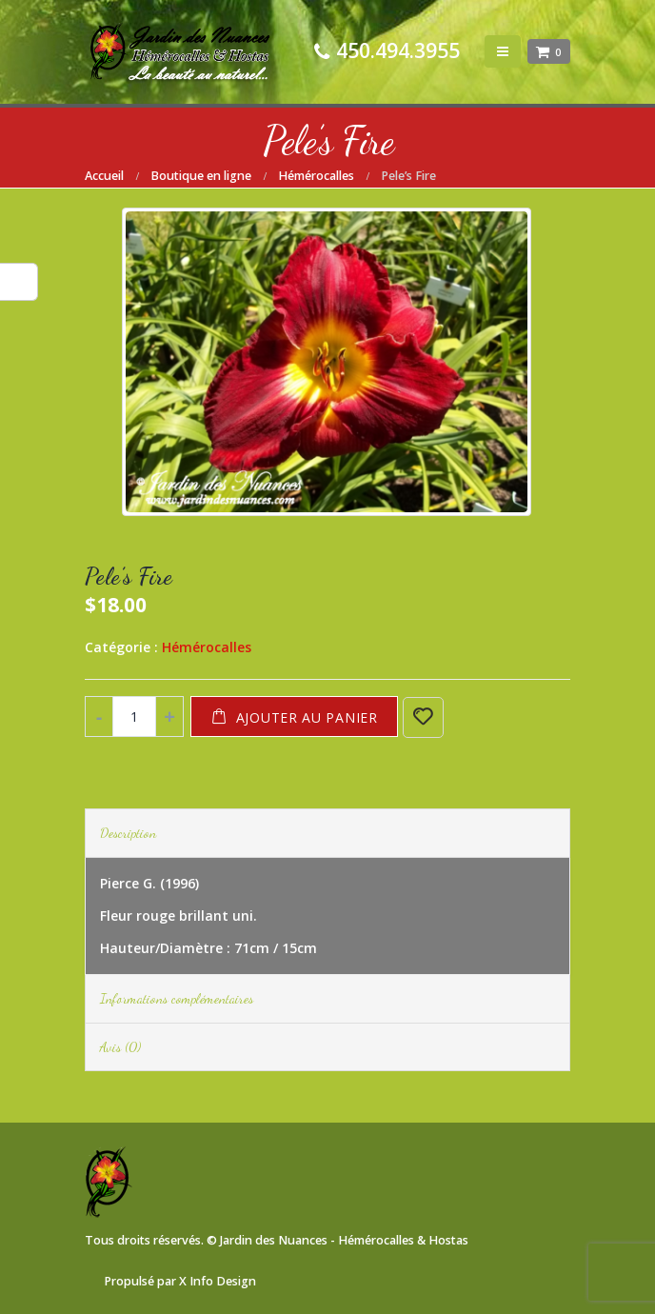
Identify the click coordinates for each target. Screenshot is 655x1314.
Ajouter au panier (307, 717)
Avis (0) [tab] (120, 1047)
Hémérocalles (206, 647)
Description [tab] (128, 833)
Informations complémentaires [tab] (176, 998)
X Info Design (217, 1281)
